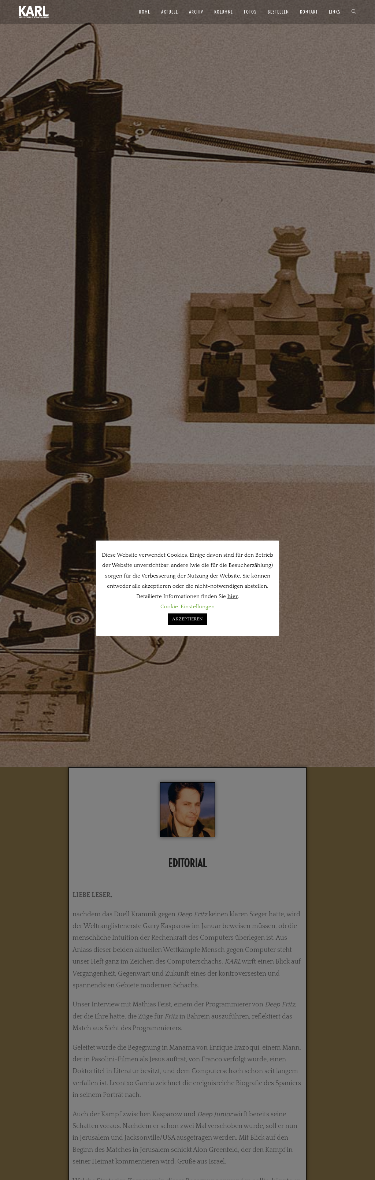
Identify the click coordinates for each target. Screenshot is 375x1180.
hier (232, 596)
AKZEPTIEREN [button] (187, 618)
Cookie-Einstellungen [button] (187, 607)
